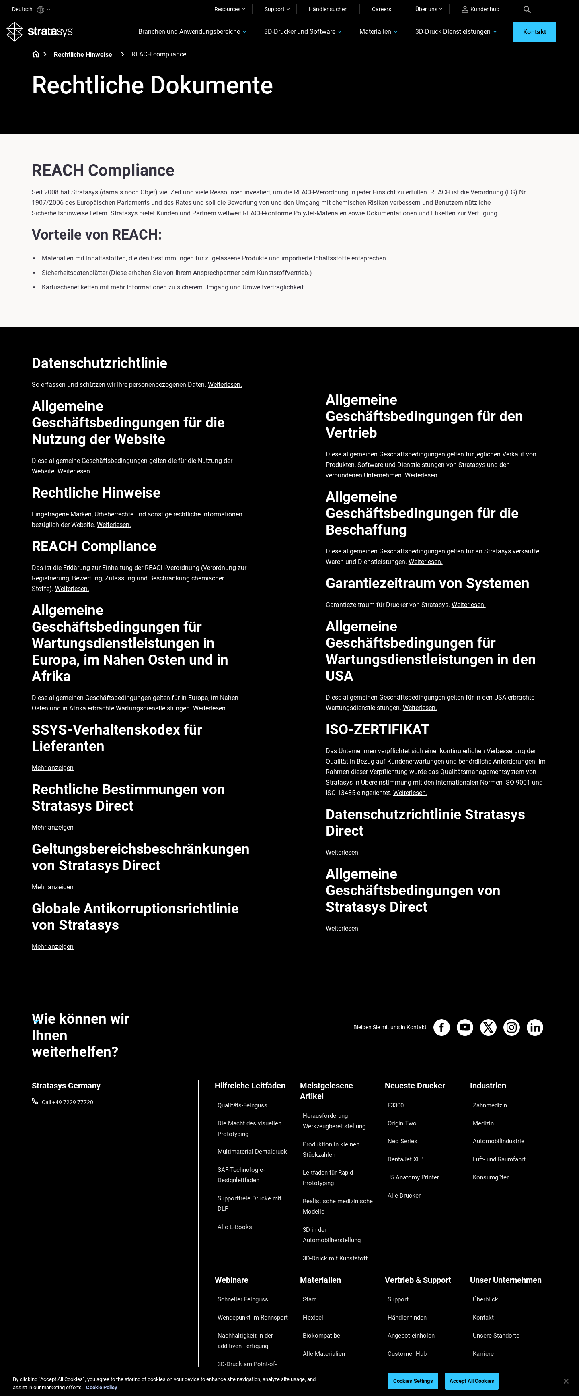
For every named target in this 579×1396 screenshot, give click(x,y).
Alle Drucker (399, 1167)
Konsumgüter (487, 1155)
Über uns (426, 9)
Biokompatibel (318, 1277)
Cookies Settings (413, 1381)
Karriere (480, 1290)
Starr (306, 1254)
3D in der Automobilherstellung (338, 1207)
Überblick (481, 1254)
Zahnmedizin (486, 1108)
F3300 (393, 1108)
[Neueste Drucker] (423, 1094)
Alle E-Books (230, 1188)
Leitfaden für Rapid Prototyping (324, 1168)
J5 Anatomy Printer (409, 1155)
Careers (381, 9)
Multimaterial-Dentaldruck (247, 1142)
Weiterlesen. (225, 390)
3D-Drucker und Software (280, 35)
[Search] (527, 9)
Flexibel (309, 1266)
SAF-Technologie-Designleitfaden (236, 1158)
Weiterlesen (73, 477)
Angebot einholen (406, 1277)
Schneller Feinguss (238, 1254)
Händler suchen (328, 9)
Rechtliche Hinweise (83, 60)
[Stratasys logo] (45, 35)
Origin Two (398, 1119)
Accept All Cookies (472, 1381)
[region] (289, 1381)
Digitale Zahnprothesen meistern (244, 1317)
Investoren (483, 1325)
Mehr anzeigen (53, 773)
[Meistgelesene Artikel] (338, 1099)
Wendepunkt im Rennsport (248, 1266)
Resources (227, 9)
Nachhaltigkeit (488, 1313)
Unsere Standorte (491, 1277)
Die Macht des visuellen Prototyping (243, 1124)
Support (275, 9)
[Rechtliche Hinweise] (122, 60)
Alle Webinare (231, 1334)
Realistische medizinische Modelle (331, 1190)
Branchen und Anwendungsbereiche (169, 35)
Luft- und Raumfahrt (496, 1143)
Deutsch (31, 10)
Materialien (356, 35)
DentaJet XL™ (402, 1143)
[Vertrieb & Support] (423, 1241)
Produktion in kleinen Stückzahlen (326, 1145)
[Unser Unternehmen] (508, 1241)
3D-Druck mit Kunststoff (330, 1219)
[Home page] (33, 60)
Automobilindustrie (493, 1131)
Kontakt (480, 1266)
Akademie (482, 1301)
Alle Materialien (319, 1290)
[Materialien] (338, 1241)
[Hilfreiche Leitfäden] (253, 1094)
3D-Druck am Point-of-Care (248, 1300)
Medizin (479, 1119)
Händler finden (403, 1266)
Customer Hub (403, 1290)
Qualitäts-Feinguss (238, 1108)
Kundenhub (480, 9)
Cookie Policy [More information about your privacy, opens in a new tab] (101, 1387)
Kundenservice (403, 1301)
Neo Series (398, 1131)
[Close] (566, 1381)
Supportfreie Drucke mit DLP (250, 1176)
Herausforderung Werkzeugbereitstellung (329, 1123)
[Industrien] (508, 1094)
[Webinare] (253, 1241)
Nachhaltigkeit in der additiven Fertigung (252, 1282)
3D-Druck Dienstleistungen (433, 35)
